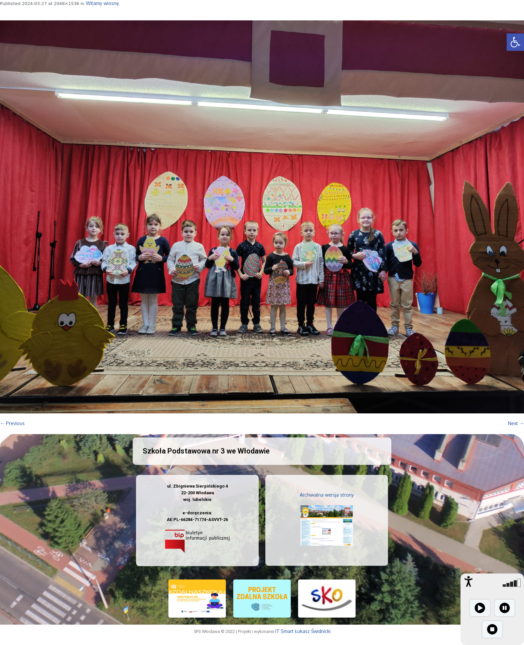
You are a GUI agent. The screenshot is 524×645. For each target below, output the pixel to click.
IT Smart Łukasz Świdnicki (303, 631)
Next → (516, 423)
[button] (515, 42)
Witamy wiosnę (102, 3)
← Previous (12, 423)
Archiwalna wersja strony (327, 495)
